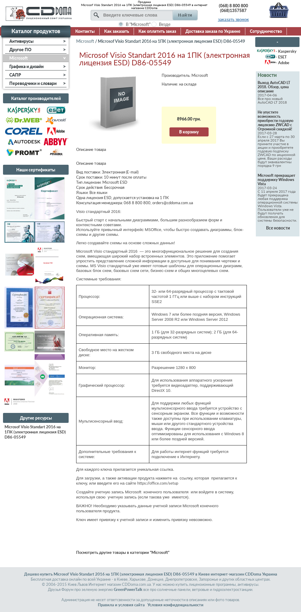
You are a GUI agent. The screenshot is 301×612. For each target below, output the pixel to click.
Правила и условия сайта (121, 604)
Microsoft (85, 41)
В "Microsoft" (138, 24)
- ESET (281, 57)
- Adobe (282, 62)
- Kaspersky (286, 51)
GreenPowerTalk (128, 589)
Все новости (278, 227)
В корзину (189, 131)
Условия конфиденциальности (175, 604)
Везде (164, 24)
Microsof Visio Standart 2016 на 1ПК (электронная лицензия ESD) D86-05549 (35, 431)
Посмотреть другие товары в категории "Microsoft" (122, 552)
